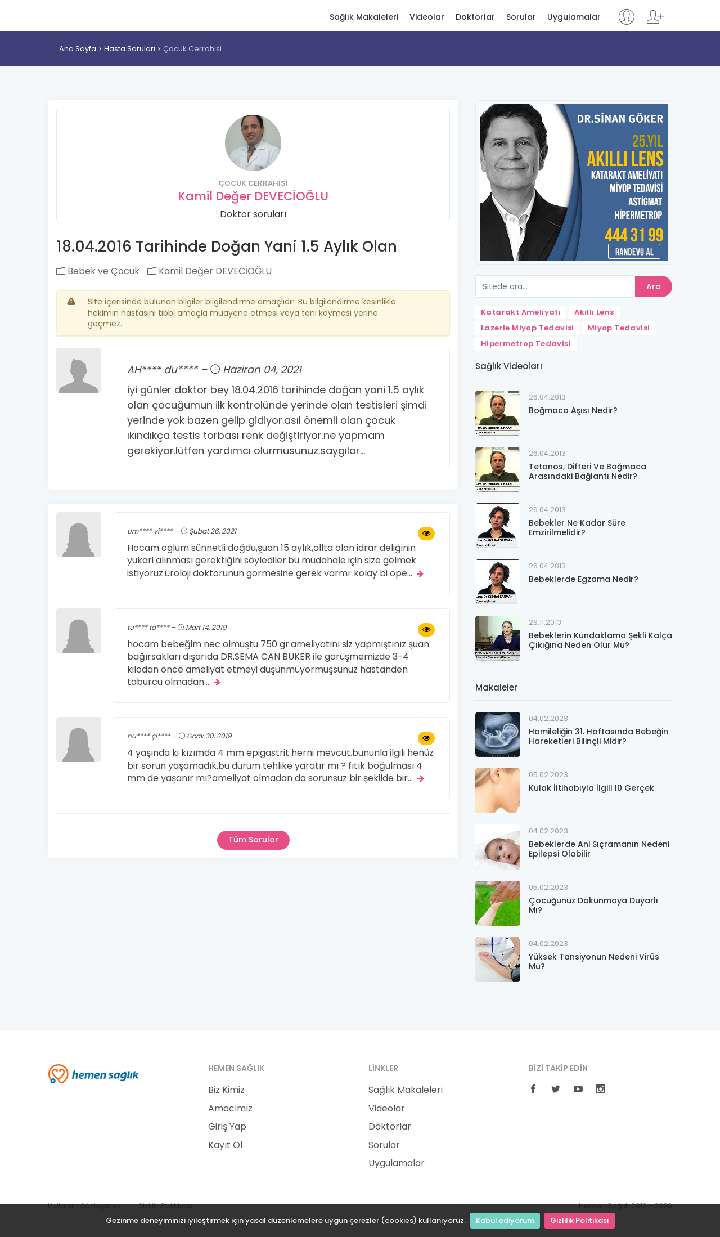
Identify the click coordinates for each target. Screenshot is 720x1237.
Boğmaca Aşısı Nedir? (573, 410)
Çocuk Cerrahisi (192, 48)
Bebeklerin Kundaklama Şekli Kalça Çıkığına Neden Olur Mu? (600, 640)
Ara (653, 286)
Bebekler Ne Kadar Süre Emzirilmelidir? (577, 527)
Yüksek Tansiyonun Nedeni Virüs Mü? (594, 961)
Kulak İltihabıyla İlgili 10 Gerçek (591, 788)
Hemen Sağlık (94, 15)
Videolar (427, 17)
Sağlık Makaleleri (364, 17)
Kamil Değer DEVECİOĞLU (253, 196)
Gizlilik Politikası (579, 1220)
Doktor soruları (253, 214)
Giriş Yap (227, 1127)
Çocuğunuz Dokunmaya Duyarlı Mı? (593, 905)
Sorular (521, 17)
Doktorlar (475, 17)
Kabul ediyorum (505, 1220)
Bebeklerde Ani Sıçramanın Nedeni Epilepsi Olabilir (599, 849)
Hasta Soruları (129, 48)
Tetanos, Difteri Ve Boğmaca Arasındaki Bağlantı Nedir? (587, 471)
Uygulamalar (574, 17)
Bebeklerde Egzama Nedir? (583, 579)
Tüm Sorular (253, 839)
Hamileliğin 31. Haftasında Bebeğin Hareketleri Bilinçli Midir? (598, 736)
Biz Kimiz (226, 1090)
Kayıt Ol (225, 1145)
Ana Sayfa (77, 48)
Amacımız (230, 1108)
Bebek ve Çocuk (98, 271)
